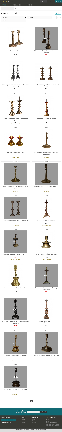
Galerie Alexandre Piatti (15, 56)
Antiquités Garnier (15, 157)
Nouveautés (22, 8)
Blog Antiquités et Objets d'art (51, 422)
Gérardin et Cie (46, 157)
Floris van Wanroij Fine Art (15, 259)
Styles (23, 420)
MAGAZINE (28, 5)
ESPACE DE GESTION (8, 420)
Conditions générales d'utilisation (28, 429)
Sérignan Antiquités (15, 293)
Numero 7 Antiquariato (15, 225)
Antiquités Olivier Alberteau (46, 259)
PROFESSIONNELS (35, 417)
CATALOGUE (4, 5)
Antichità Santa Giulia (46, 89)
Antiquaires (34, 419)
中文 (52, 1)
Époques (23, 422)
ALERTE (57, 13)
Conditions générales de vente (41, 429)
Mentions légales (19, 429)
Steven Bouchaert (15, 89)
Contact (47, 421)
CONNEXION (58, 1)
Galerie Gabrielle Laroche (46, 225)
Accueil (47, 419)
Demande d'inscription (6, 422)
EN (50, 1)
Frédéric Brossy (46, 123)
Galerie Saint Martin (46, 326)
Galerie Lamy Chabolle (46, 56)
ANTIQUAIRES (17, 5)
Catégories (23, 419)
